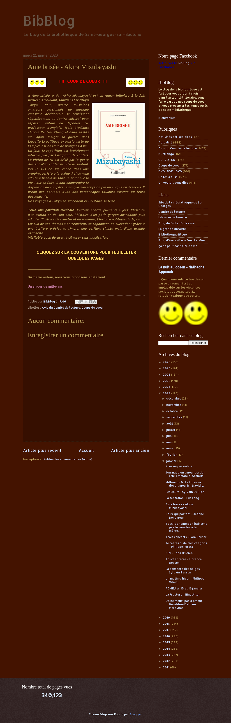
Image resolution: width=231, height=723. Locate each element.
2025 (167, 362)
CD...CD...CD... (167, 160)
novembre (174, 405)
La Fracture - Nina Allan (183, 594)
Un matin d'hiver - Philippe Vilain (185, 580)
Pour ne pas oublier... (181, 466)
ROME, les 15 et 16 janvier (184, 588)
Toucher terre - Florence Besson (184, 560)
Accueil (86, 450)
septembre (174, 417)
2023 (167, 374)
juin (169, 436)
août (170, 423)
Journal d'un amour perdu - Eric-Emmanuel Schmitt (186, 474)
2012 (167, 661)
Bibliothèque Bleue (172, 234)
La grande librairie (172, 229)
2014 (167, 648)
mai (169, 442)
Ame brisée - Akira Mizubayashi (179, 505)
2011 (166, 667)
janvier (171, 461)
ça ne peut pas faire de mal (178, 246)
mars (170, 448)
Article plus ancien (130, 450)
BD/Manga (166, 154)
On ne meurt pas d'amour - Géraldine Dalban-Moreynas (185, 604)
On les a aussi (168, 177)
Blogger (136, 714)
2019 (167, 617)
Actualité (165, 142)
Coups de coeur (92, 307)
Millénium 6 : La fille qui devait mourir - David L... (185, 483)
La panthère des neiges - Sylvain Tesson (184, 570)
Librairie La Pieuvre (172, 217)
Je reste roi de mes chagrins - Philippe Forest (186, 544)
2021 (167, 387)
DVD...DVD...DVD (170, 171)
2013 (167, 655)
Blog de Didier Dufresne (176, 223)
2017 (166, 630)
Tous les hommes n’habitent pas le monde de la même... (186, 527)
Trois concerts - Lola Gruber (186, 537)
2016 (167, 636)
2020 (167, 393)
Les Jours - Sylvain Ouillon (185, 492)
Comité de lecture (171, 211)
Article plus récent (42, 450)
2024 (167, 368)
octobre (172, 411)
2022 (167, 381)
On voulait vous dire (173, 182)
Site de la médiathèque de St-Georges (180, 204)
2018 (167, 623)
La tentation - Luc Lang (182, 498)
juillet (171, 430)
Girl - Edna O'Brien (179, 553)
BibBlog (49, 20)
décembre (174, 398)
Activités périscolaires (175, 137)
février (172, 454)
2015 (167, 642)
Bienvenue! (166, 118)
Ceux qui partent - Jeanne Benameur (185, 515)
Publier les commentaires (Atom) (68, 459)
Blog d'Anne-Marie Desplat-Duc (182, 240)
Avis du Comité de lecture (61, 307)
